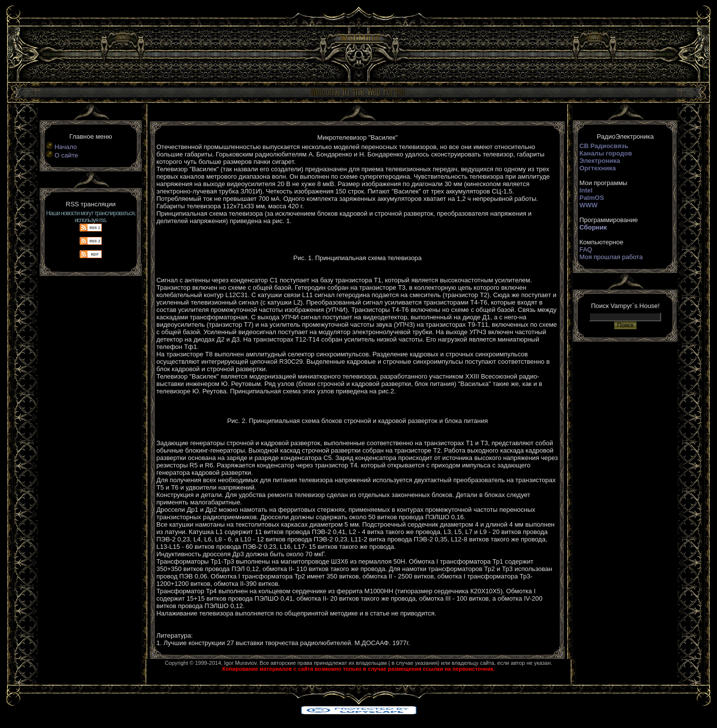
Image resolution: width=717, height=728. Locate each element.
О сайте (66, 155)
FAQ (585, 249)
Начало (65, 147)
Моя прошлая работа (610, 257)
